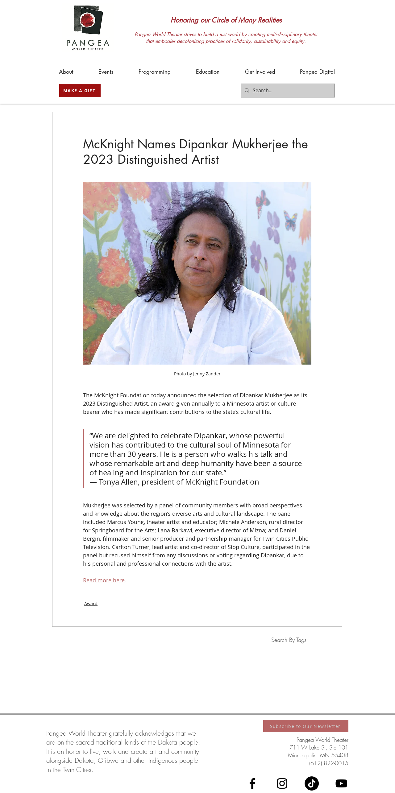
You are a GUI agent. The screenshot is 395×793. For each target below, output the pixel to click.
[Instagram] (282, 783)
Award (91, 603)
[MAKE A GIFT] (80, 90)
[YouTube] (341, 783)
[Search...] (287, 90)
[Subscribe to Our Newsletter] (305, 726)
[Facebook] (252, 783)
